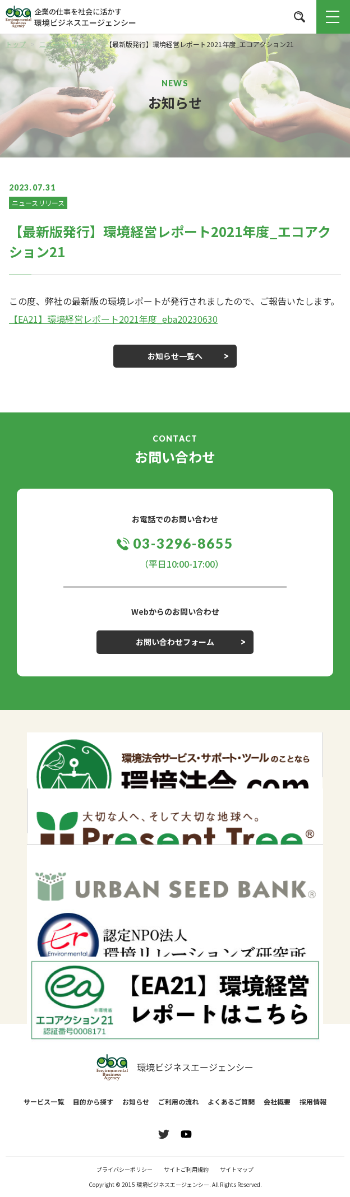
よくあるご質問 (231, 1101)
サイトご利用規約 (186, 1169)
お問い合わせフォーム (175, 641)
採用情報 (313, 1101)
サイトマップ (237, 1169)
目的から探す (93, 1101)
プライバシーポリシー (124, 1169)
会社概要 (277, 1101)
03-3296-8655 (183, 543)
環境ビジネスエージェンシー (175, 1067)
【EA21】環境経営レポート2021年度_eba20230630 (113, 319)
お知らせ (135, 1101)
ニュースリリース (38, 202)
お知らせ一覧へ (175, 355)
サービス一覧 (44, 1101)
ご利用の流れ (178, 1101)
